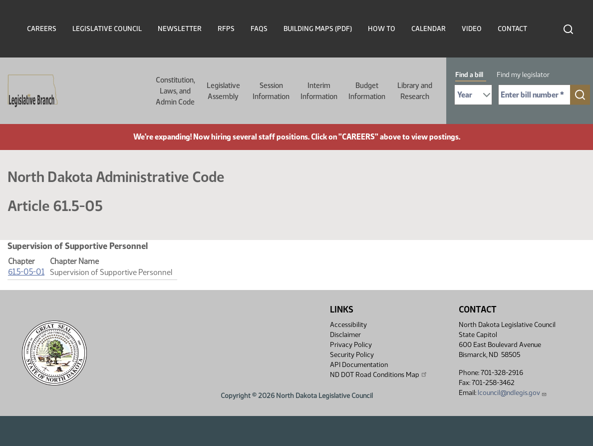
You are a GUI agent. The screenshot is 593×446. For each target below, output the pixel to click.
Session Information (271, 91)
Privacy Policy (351, 344)
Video (472, 28)
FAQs (259, 28)
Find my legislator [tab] (523, 74)
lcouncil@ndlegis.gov (512, 392)
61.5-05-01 (26, 271)
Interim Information (318, 91)
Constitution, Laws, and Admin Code (175, 91)
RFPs (226, 28)
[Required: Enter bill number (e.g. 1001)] (534, 94)
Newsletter (180, 28)
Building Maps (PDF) (318, 28)
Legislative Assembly (223, 91)
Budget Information (366, 91)
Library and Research (414, 91)
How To (381, 28)
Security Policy (352, 354)
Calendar (428, 28)
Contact (512, 28)
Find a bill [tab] (469, 74)
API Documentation (359, 364)
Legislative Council (107, 28)
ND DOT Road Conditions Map (379, 374)
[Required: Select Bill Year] (473, 94)
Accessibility (348, 324)
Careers (41, 28)
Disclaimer (345, 334)
